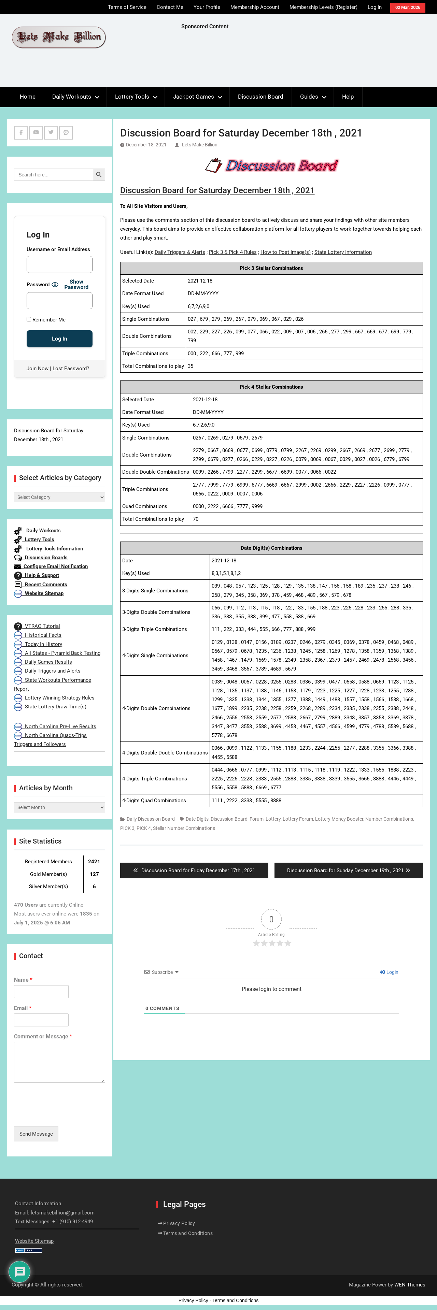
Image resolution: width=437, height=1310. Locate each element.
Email (22, 1008)
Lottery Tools (132, 96)
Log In (375, 7)
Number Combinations (389, 819)
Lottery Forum (298, 819)
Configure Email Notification (51, 566)
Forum (257, 819)
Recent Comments (40, 584)
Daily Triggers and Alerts (47, 671)
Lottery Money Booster (339, 819)
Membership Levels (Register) (323, 7)
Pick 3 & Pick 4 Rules (233, 252)
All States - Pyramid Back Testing (57, 653)
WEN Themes (409, 1285)
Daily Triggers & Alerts (180, 252)
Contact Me (170, 7)
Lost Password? (71, 368)
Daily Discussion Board (151, 819)
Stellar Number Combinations (184, 828)
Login (389, 972)
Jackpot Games (193, 96)
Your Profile (207, 7)
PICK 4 (144, 828)
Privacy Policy (179, 1223)
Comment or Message (43, 1036)
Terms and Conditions (188, 1233)
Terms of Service (127, 7)
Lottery (273, 819)
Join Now (37, 368)
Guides (309, 96)
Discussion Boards (41, 558)
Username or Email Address (58, 249)
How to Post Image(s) (285, 252)
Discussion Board (260, 96)
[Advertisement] (305, 60)
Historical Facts (37, 635)
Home (28, 96)
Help (348, 96)
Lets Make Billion (199, 144)
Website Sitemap (39, 593)
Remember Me (46, 320)
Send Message (36, 1134)
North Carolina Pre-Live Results (55, 726)
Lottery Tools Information (48, 549)
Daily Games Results (43, 662)
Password (38, 285)
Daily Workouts (71, 96)
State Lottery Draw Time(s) (50, 707)
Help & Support (36, 575)
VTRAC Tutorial (37, 626)
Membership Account (254, 7)
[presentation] (66, 1115)
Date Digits (197, 819)
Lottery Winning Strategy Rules (54, 698)
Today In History (38, 644)
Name (23, 980)
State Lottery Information (343, 252)
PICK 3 (127, 828)
